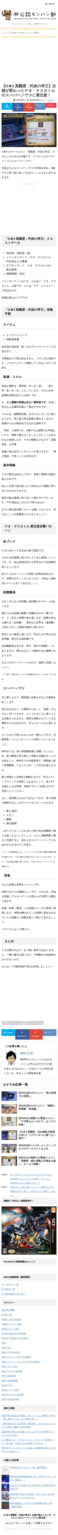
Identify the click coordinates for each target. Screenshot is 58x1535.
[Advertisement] (29, 60)
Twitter (7, 106)
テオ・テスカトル (35, 1023)
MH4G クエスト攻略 (13, 1023)
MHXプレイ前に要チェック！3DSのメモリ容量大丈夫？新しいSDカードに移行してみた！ (32, 1191)
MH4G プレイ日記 (10, 1329)
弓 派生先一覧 (8, 1289)
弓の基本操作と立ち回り (13, 1294)
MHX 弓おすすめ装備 (12, 1371)
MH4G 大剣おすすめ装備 (14, 1333)
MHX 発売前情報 (10, 1380)
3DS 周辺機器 (8, 1310)
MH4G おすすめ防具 (11, 1319)
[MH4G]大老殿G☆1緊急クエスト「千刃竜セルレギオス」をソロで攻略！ (37, 1121)
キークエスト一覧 (10, 1284)
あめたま (51, 100)
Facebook (18, 107)
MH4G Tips (7, 1314)
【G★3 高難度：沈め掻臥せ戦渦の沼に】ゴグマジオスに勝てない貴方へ (37, 1135)
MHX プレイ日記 (10, 1366)
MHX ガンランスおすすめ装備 (16, 1357)
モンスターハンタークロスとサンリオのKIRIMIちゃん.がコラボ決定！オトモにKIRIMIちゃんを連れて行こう (31, 1178)
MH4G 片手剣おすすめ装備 (15, 1338)
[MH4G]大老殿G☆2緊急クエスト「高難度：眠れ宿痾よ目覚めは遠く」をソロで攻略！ (37, 1160)
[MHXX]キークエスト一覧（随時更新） (29, 1467)
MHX (4, 1343)
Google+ (29, 107)
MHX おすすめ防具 (11, 1352)
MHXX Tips (7, 1385)
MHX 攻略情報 (9, 1376)
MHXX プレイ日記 (10, 1390)
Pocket (50, 105)
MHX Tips (6, 1347)
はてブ (41, 106)
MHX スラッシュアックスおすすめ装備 (20, 1361)
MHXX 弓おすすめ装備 (13, 1394)
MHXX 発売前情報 (10, 1399)
